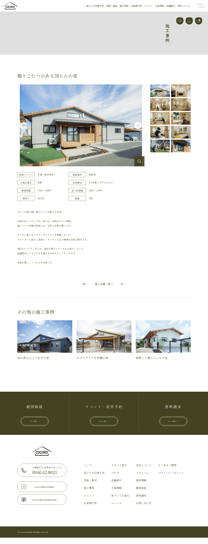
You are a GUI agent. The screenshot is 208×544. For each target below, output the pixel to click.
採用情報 (141, 486)
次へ (123, 284)
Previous (23, 125)
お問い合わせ (144, 509)
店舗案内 (170, 5)
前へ (85, 284)
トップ (88, 471)
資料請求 (141, 502)
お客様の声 (136, 5)
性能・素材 (111, 5)
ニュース (116, 509)
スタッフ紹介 (119, 471)
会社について (183, 5)
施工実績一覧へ (104, 284)
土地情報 (159, 5)
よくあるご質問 (167, 471)
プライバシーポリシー (171, 479)
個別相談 (141, 494)
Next (138, 125)
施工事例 (124, 5)
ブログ (115, 479)
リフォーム (142, 479)
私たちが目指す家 (95, 5)
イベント (148, 5)
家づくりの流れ (120, 502)
